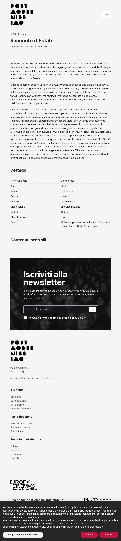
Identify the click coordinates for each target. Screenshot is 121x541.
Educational (16, 431)
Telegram (15, 446)
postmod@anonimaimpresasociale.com (32, 378)
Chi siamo (15, 396)
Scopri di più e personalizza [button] (23, 534)
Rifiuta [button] (89, 534)
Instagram (16, 454)
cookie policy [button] (32, 517)
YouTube (15, 458)
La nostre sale (18, 400)
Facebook (16, 450)
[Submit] (92, 309)
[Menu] (106, 14)
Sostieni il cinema (20, 427)
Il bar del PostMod (20, 408)
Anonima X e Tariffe (21, 423)
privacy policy (48, 317)
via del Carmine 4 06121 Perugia (20, 369)
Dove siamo (17, 404)
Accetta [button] (109, 534)
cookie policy (69, 317)
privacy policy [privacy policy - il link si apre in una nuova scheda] (27, 510)
